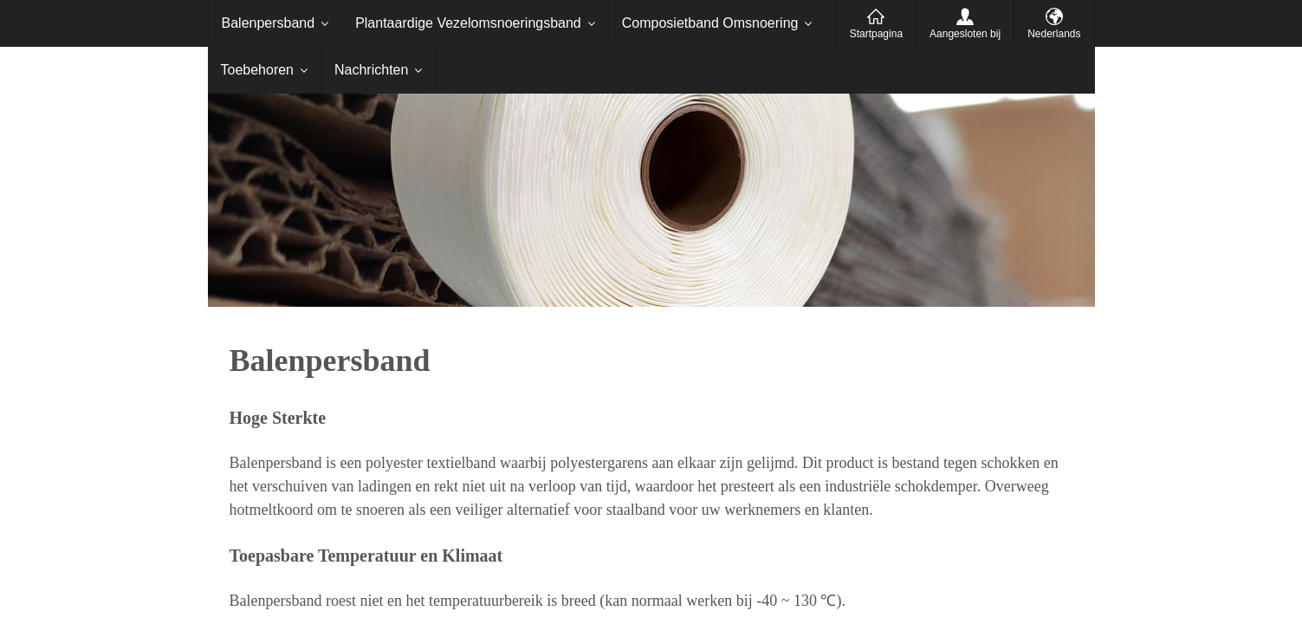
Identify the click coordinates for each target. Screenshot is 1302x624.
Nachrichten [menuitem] (371, 69)
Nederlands (1053, 34)
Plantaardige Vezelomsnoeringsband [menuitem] (468, 23)
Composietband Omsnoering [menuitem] (710, 23)
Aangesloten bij (965, 34)
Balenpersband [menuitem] (268, 23)
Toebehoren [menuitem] (258, 69)
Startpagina (876, 34)
